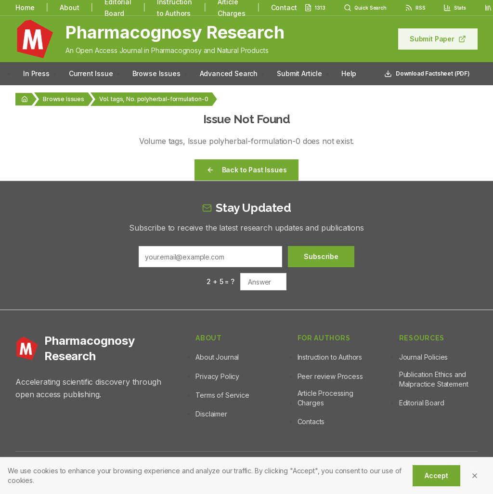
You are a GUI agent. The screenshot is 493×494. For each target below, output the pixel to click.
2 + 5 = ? (220, 281)
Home (24, 7)
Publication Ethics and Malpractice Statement (433, 379)
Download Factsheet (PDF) (427, 74)
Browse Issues (156, 73)
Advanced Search (229, 73)
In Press (36, 73)
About (69, 7)
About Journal (217, 357)
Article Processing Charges (325, 398)
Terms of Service (222, 395)
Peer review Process (330, 376)
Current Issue (91, 73)
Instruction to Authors (330, 357)
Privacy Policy (217, 376)
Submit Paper (438, 39)
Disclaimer (211, 414)
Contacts (311, 421)
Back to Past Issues (247, 170)
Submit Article (299, 73)
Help (348, 73)
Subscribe (321, 256)
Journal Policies (423, 357)
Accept (436, 475)
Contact (284, 7)
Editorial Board (421, 403)
